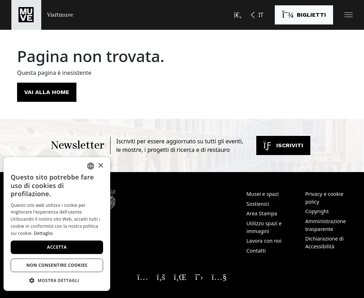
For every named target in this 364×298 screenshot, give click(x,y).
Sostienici (257, 203)
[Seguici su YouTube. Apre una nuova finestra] (219, 277)
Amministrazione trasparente (325, 225)
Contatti (256, 250)
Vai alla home (46, 92)
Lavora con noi (264, 240)
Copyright (317, 211)
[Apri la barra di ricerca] (237, 14)
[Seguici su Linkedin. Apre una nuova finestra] (180, 277)
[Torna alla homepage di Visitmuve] (42, 15)
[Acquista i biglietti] (304, 14)
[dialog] (57, 224)
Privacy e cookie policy (324, 198)
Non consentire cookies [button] (56, 265)
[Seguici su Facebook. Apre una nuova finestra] (161, 277)
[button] (348, 14)
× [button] (100, 166)
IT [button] (260, 15)
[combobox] (90, 166)
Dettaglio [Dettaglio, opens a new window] (43, 233)
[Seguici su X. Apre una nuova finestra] (199, 277)
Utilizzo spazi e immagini (264, 227)
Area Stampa (261, 213)
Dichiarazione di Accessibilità (324, 242)
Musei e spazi (262, 194)
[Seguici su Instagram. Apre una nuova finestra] (142, 277)
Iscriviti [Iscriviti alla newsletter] (283, 145)
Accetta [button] (56, 247)
